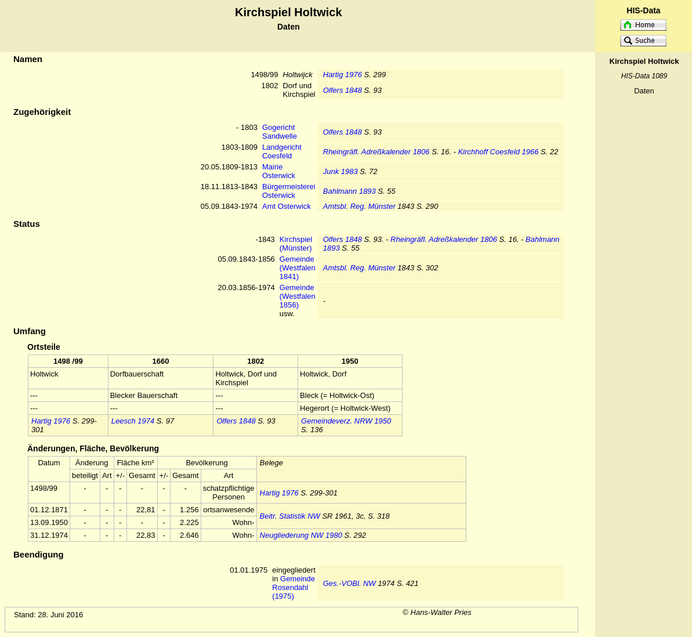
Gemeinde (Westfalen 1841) (298, 268)
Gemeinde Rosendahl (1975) (293, 587)
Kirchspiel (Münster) (296, 243)
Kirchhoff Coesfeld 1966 (498, 151)
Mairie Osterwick (278, 171)
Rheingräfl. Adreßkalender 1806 (376, 151)
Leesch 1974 (132, 421)
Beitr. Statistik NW (290, 516)
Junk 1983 (340, 171)
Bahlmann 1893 (349, 191)
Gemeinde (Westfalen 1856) (298, 296)
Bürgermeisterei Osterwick (289, 191)
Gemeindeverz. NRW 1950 (346, 421)
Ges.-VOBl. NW (349, 583)
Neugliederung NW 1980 (301, 535)
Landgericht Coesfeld (282, 151)
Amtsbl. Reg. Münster (359, 206)
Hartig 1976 (342, 74)
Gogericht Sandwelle (279, 131)
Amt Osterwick (286, 206)
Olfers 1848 (342, 90)
